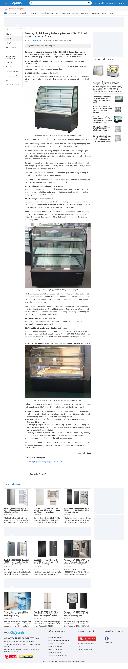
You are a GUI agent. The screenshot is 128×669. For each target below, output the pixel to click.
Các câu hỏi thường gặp (56, 643)
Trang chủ (7, 29)
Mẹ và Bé (54, 13)
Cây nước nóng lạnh (12, 71)
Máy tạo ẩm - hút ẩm (12, 85)
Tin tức (15, 29)
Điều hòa (9, 34)
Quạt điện (9, 67)
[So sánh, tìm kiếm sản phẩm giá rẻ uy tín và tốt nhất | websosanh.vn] (13, 3)
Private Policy (109, 642)
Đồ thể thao (45, 13)
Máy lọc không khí (11, 76)
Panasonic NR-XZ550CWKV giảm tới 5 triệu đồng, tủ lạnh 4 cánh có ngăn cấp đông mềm (76, 614)
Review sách (66, 13)
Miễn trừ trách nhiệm (55, 649)
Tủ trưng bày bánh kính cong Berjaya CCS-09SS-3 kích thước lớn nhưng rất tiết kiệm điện (102, 138)
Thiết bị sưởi (10, 62)
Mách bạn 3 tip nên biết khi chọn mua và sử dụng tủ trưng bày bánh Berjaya (102, 109)
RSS (106, 645)
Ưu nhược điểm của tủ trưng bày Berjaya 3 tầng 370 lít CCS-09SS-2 (106, 83)
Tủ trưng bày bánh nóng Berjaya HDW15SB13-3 (45, 462)
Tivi (7, 52)
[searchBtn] (89, 3)
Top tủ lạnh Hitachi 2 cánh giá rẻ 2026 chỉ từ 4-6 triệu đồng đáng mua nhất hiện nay (76, 510)
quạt (63, 212)
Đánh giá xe (84, 13)
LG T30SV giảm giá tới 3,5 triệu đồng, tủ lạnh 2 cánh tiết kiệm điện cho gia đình (16, 510)
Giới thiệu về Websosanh (86, 643)
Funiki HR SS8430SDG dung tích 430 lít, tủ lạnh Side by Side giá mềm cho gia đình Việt (16, 562)
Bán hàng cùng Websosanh (115, 3)
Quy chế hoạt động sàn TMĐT (58, 655)
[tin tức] (5, 13)
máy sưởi (72, 202)
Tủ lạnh (30, 29)
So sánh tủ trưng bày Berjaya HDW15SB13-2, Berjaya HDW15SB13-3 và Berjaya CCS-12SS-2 (102, 119)
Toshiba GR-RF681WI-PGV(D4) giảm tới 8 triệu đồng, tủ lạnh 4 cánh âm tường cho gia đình (46, 614)
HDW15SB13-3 (64, 180)
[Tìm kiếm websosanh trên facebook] (107, 638)
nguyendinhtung (84, 453)
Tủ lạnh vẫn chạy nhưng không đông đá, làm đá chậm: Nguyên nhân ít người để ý (16, 614)
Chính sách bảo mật (55, 652)
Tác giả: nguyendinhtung (33, 40)
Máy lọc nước (10, 80)
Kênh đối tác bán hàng (85, 649)
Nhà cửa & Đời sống (99, 13)
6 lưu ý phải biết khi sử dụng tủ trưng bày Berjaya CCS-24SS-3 (101, 128)
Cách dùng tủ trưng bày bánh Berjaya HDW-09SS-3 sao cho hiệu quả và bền (102, 99)
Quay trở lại (38, 474)
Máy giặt (8, 43)
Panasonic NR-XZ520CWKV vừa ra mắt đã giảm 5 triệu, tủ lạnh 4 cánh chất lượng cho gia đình (76, 562)
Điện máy (34, 13)
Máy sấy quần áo (11, 47)
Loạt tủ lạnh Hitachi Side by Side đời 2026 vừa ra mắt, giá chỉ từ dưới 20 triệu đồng (46, 562)
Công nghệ (12, 13)
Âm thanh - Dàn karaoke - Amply (11, 57)
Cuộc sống (23, 13)
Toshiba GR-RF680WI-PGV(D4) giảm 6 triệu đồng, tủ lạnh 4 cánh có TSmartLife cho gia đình (47, 510)
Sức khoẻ (75, 13)
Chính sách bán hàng (55, 646)
